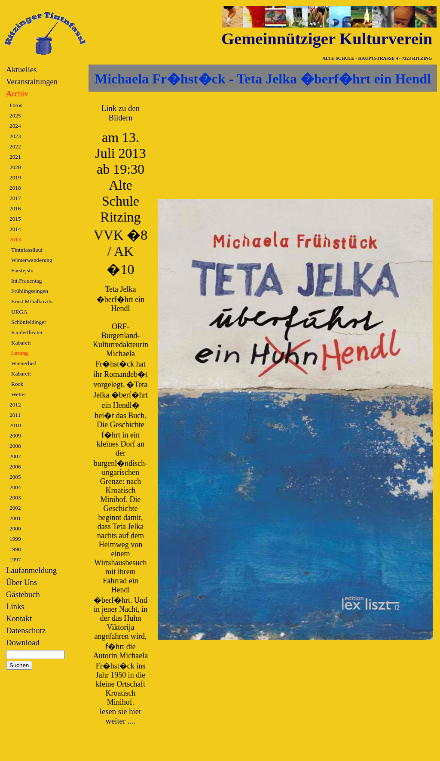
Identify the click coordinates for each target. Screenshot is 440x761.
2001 (15, 518)
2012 (15, 404)
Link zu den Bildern (120, 113)
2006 (15, 466)
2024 (15, 126)
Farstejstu (22, 270)
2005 (15, 477)
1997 (15, 559)
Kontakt (19, 618)
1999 (15, 539)
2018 (15, 188)
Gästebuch (23, 594)
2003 (15, 497)
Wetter (18, 394)
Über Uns (21, 582)
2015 (15, 219)
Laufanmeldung (31, 570)
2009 (15, 435)
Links (15, 606)
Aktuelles (21, 69)
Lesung (19, 353)
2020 (15, 167)
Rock (17, 384)
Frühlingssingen (29, 291)
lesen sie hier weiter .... (120, 716)
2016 (15, 208)
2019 (15, 177)
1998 (15, 549)
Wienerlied (24, 363)
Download (23, 642)
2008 (15, 446)
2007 (15, 456)
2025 (15, 115)
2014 (15, 229)
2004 (15, 487)
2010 (15, 425)
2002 (15, 508)
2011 (15, 415)
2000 (15, 528)
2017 (15, 198)
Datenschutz (26, 630)
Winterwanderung (31, 260)
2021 (15, 157)
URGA (19, 311)
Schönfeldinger (28, 322)
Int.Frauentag (26, 280)
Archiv (17, 93)
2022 (15, 146)
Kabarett (21, 342)
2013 (15, 239)
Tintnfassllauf (27, 249)
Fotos (15, 105)
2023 (15, 136)
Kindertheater (27, 332)
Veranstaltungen (32, 81)
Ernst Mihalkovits (31, 301)
